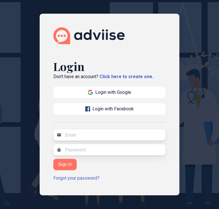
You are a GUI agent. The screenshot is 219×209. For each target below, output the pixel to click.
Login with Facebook (109, 108)
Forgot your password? (76, 178)
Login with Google (109, 92)
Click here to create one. (126, 76)
